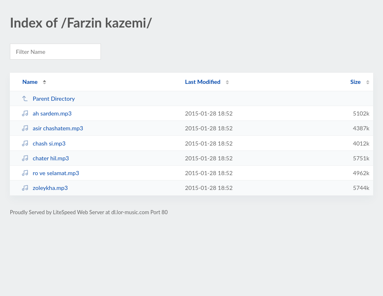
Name (29, 81)
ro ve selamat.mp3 (50, 172)
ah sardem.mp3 (46, 113)
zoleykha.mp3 (44, 187)
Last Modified (202, 81)
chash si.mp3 (43, 143)
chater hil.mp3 (45, 158)
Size (355, 81)
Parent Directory (48, 98)
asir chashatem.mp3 (52, 128)
